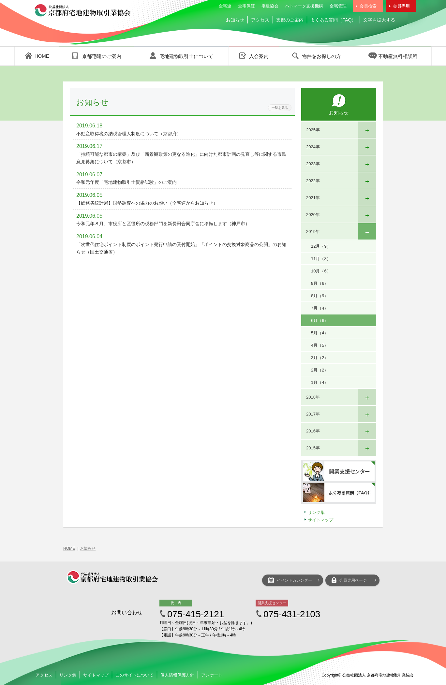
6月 (319, 320)
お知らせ (235, 19)
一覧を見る (280, 107)
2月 (319, 370)
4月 (319, 345)
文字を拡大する (379, 19)
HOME (69, 548)
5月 (319, 332)
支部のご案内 (290, 19)
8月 (319, 295)
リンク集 (316, 512)
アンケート (211, 675)
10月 (321, 271)
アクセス (260, 19)
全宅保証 (246, 6)
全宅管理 (338, 6)
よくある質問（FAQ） (333, 19)
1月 (319, 382)
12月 (321, 246)
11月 (321, 258)
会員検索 (368, 6)
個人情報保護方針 (177, 675)
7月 (319, 308)
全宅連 (225, 6)
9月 (319, 283)
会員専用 (401, 6)
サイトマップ (320, 519)
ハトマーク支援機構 (304, 6)
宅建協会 (269, 6)
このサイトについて (134, 675)
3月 (319, 357)
